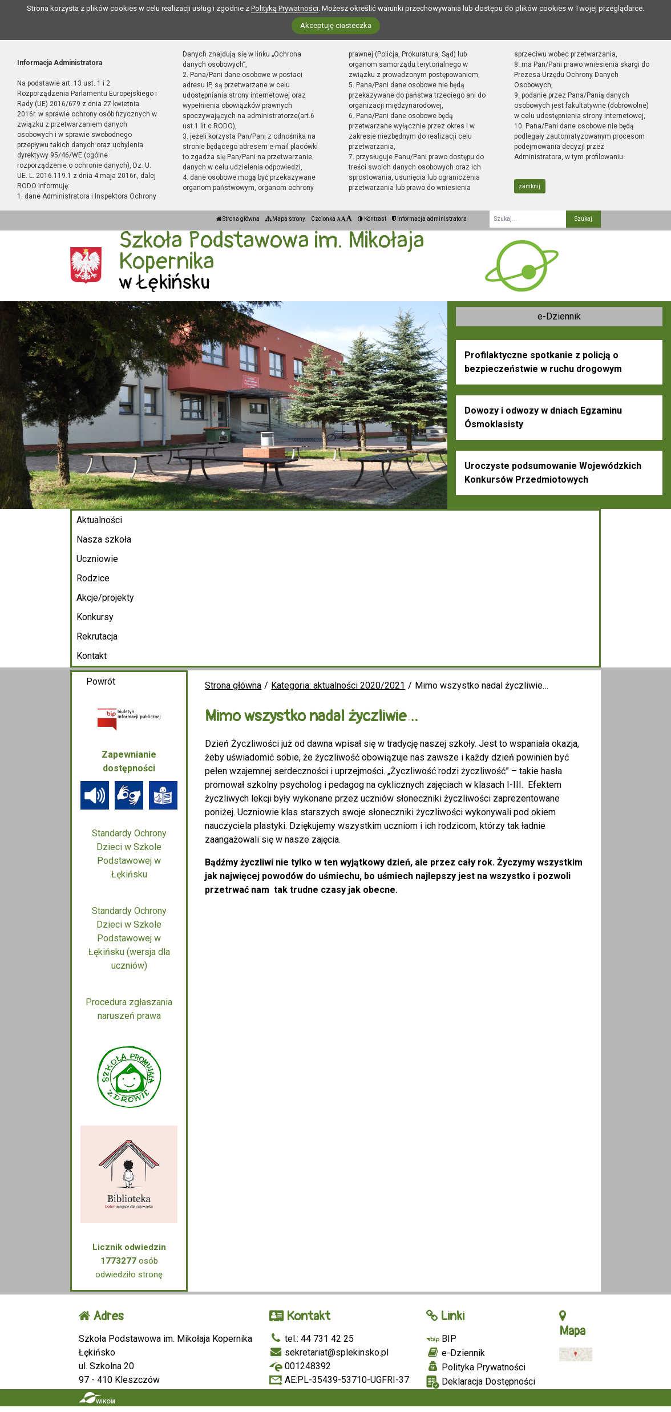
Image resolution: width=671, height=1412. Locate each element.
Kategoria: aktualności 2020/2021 (338, 685)
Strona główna (238, 219)
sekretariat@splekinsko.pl (329, 1352)
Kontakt (91, 655)
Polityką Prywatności (284, 8)
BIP (441, 1338)
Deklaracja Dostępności (480, 1382)
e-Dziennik (559, 316)
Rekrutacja (97, 636)
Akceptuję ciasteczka (335, 25)
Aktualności (99, 520)
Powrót (100, 681)
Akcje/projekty (105, 597)
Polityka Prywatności (476, 1367)
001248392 (300, 1366)
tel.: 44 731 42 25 (311, 1338)
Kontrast (372, 219)
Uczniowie (97, 558)
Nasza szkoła (103, 539)
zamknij (529, 186)
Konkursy (95, 617)
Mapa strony (285, 219)
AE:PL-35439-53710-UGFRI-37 (339, 1379)
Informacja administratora (429, 219)
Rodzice (93, 578)
